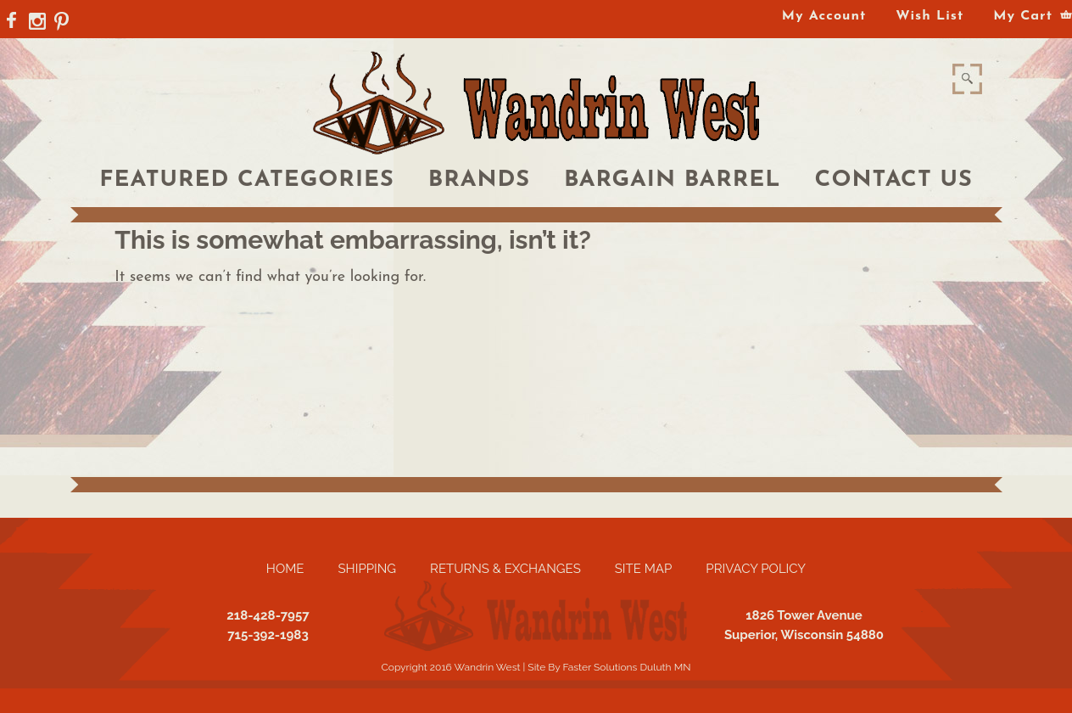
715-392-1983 (268, 635)
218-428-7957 (267, 615)
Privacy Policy (756, 568)
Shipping (367, 568)
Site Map (644, 568)
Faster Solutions (599, 667)
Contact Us (894, 180)
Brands (479, 180)
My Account (824, 16)
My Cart (1022, 16)
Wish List (929, 16)
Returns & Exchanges (505, 568)
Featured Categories (246, 180)
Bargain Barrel (672, 180)
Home (285, 568)
